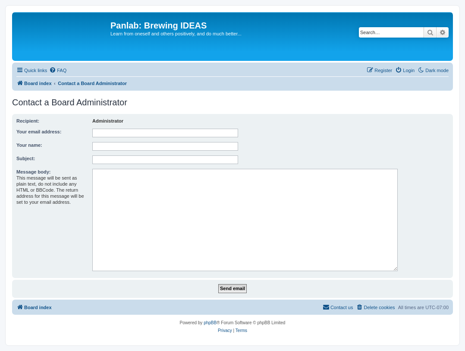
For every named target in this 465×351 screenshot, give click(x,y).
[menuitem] (57, 70)
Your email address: (38, 131)
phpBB (210, 322)
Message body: (33, 171)
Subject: (25, 158)
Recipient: (27, 120)
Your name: (29, 145)
